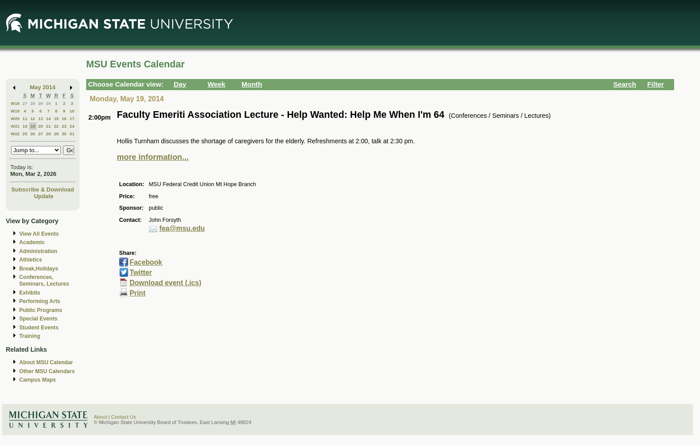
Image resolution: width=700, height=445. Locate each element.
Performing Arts (39, 301)
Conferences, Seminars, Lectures (44, 280)
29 (40, 103)
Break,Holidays (38, 269)
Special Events (38, 319)
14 (48, 118)
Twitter (140, 272)
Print (137, 293)
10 (72, 110)
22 (56, 126)
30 (48, 103)
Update (44, 196)
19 (32, 126)
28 (32, 103)
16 (64, 118)
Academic (32, 242)
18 (24, 126)
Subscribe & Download (42, 189)
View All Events (39, 234)
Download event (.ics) (165, 283)
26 (32, 133)
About (100, 417)
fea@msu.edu (182, 228)
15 (56, 118)
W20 (15, 118)
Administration (38, 251)
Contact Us (123, 417)
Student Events (38, 327)
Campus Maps (37, 380)
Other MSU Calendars (47, 371)
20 (40, 126)
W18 (15, 103)
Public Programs (40, 310)
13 (40, 118)
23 (64, 126)
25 (24, 133)
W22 (15, 133)
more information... (153, 157)
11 (24, 118)
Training (29, 336)
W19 (15, 110)
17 (72, 118)
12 (32, 118)
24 (72, 126)
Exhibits (29, 293)
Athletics (30, 260)
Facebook (145, 262)
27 (24, 103)
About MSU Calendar (46, 362)
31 (72, 133)
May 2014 (42, 87)
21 (48, 126)
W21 (15, 126)
